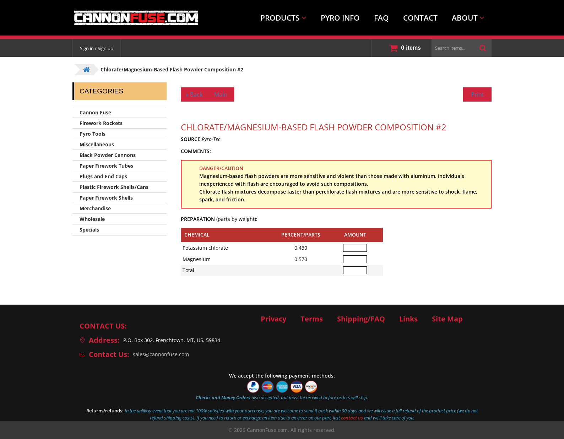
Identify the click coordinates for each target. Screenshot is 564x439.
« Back (194, 94)
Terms (311, 319)
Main (220, 94)
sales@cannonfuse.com (161, 354)
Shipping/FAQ (361, 319)
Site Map (447, 319)
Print (477, 94)
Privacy (273, 319)
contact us (352, 417)
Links (408, 319)
